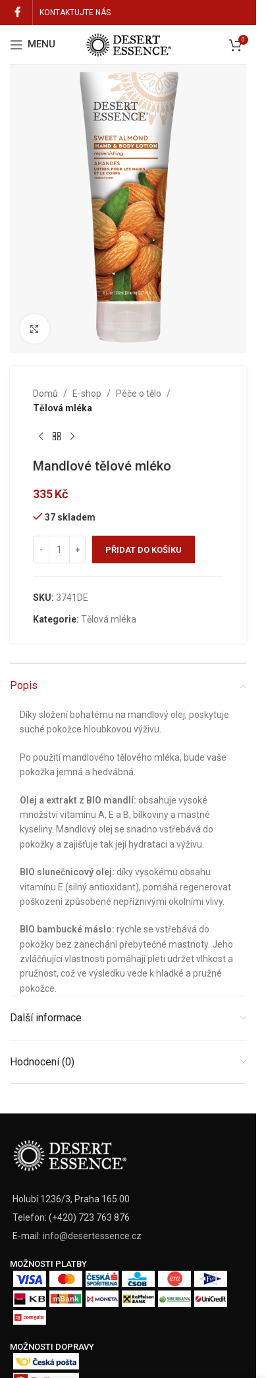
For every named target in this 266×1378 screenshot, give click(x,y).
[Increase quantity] (77, 550)
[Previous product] (41, 437)
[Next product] (72, 437)
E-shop (86, 393)
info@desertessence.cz (92, 1236)
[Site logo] (128, 43)
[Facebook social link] (18, 12)
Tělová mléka (62, 408)
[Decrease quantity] (41, 550)
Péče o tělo (138, 393)
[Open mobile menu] (32, 45)
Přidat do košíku (143, 550)
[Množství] (59, 550)
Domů (45, 393)
